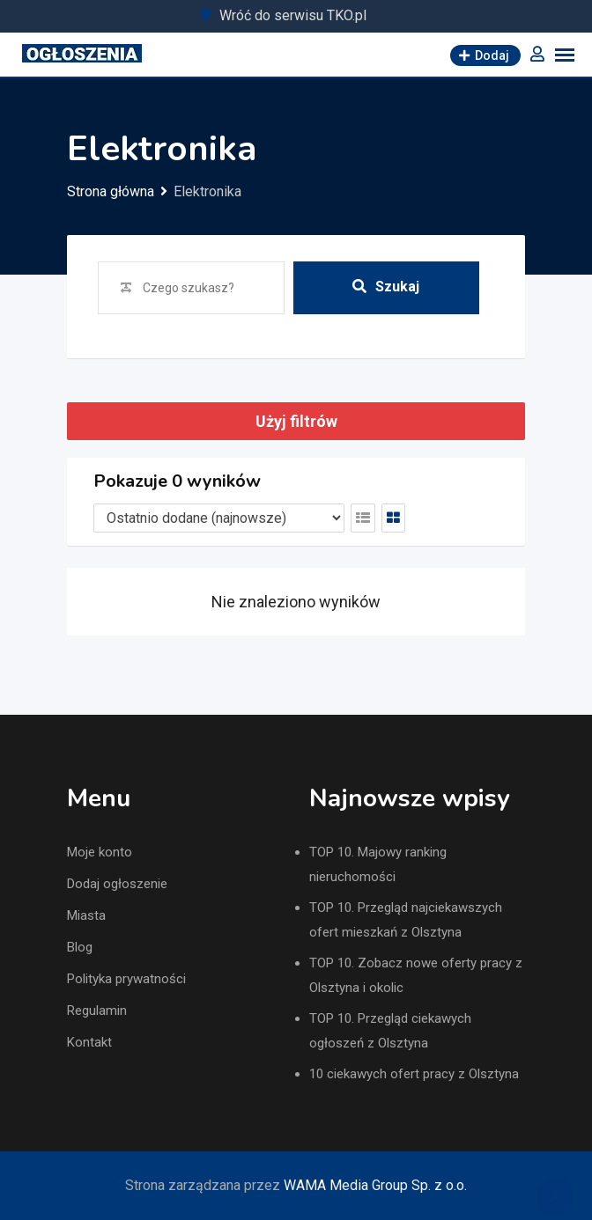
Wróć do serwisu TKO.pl (292, 15)
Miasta (86, 915)
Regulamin (97, 1010)
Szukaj (385, 286)
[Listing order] (218, 518)
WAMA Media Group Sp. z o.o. (375, 1185)
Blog (79, 947)
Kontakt (89, 1042)
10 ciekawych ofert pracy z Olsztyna (414, 1074)
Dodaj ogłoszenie (117, 884)
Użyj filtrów (296, 421)
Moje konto (99, 852)
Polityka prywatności (126, 979)
